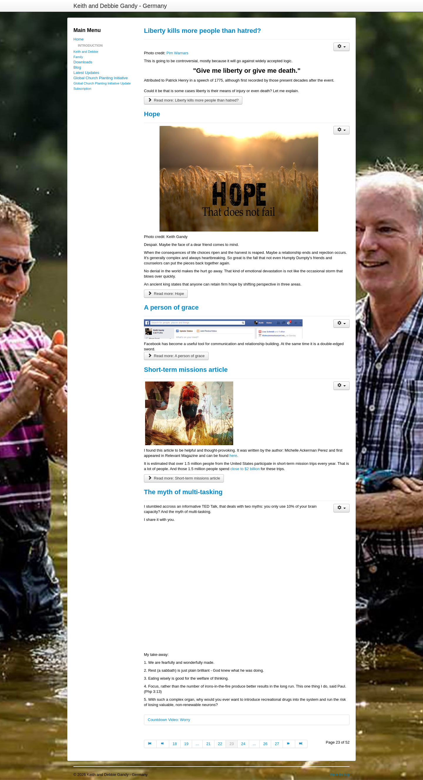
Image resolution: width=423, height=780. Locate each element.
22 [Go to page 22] (220, 744)
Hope (152, 114)
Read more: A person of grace (176, 356)
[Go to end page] (301, 744)
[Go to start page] (150, 744)
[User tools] (341, 47)
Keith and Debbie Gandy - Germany (120, 6)
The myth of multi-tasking (183, 492)
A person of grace (171, 307)
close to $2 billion (245, 469)
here (233, 455)
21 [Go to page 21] (208, 744)
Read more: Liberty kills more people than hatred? (193, 100)
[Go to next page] (289, 744)
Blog (77, 67)
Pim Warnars (178, 53)
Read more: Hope (166, 293)
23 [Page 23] (231, 744)
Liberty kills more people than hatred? (202, 30)
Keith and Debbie (85, 51)
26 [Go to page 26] (265, 744)
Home (78, 39)
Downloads (82, 62)
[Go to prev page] (163, 744)
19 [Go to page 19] (186, 744)
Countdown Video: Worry (169, 719)
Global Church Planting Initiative (100, 78)
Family (78, 57)
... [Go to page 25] (254, 744)
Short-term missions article (186, 369)
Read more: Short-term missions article (184, 478)
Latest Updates (86, 72)
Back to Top (340, 774)
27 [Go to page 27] (277, 744)
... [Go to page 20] (197, 744)
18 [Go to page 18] (175, 744)
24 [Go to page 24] (243, 744)
